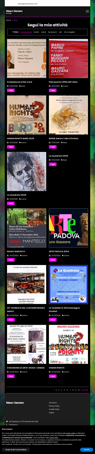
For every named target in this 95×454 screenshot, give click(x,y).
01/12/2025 (12, 86)
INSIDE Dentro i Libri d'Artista (63, 139)
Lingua (51, 414)
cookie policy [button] (53, 438)
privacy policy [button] (71, 433)
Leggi (11, 91)
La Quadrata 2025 (16, 195)
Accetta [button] (87, 449)
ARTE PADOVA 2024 (59, 252)
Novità (36, 32)
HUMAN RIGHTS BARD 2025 (20, 139)
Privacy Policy (54, 408)
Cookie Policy (54, 411)
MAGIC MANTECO (16, 252)
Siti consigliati (69, 32)
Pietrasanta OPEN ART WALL (63, 82)
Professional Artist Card (19, 82)
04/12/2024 (13, 257)
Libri (60, 32)
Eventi (43, 32)
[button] (92, 429)
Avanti (84, 392)
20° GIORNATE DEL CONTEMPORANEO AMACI (26, 311)
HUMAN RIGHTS (56, 369)
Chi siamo (53, 405)
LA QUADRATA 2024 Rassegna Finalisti (64, 311)
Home (8, 20)
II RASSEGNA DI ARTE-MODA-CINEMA (26, 369)
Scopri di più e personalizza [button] (15, 449)
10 (79, 392)
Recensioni (52, 32)
